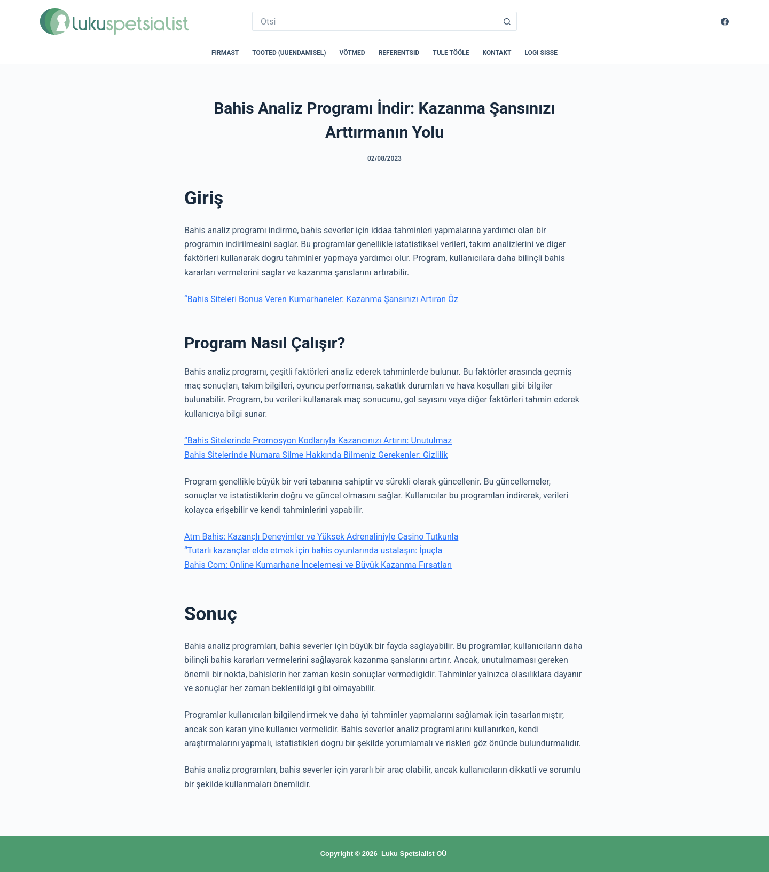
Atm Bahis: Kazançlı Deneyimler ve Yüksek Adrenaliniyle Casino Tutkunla (321, 537)
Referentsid (399, 53)
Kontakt (497, 53)
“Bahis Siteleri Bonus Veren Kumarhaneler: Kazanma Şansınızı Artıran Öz (321, 299)
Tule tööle (451, 53)
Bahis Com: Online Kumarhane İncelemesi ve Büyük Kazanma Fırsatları (318, 565)
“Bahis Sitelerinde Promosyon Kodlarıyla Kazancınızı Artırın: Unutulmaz (318, 440)
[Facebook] (725, 22)
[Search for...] (375, 21)
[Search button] (507, 21)
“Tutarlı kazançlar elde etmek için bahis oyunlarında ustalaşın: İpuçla (313, 550)
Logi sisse (541, 53)
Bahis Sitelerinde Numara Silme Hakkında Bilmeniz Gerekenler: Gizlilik (316, 455)
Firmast (225, 53)
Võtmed (352, 53)
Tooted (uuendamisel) (289, 53)
